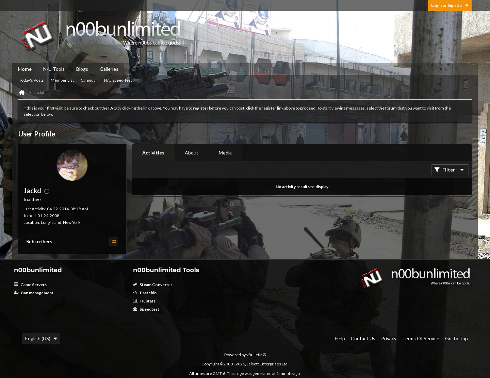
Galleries (109, 69)
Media (225, 152)
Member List (62, 80)
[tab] (153, 152)
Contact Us (363, 338)
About (191, 152)
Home (25, 69)
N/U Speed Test (118, 80)
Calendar (89, 80)
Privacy (388, 338)
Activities (153, 152)
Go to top (456, 338)
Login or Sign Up (450, 5)
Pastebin (145, 292)
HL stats (144, 300)
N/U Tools (54, 69)
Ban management (33, 292)
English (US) (41, 338)
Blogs (82, 69)
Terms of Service (420, 338)
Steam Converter (152, 284)
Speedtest (146, 309)
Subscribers (39, 241)
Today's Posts (31, 80)
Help (340, 338)
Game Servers (30, 284)
